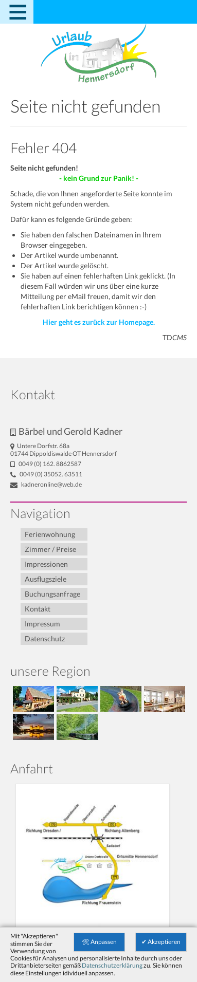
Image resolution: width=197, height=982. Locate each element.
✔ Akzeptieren (161, 942)
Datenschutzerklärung (112, 965)
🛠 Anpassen (99, 942)
